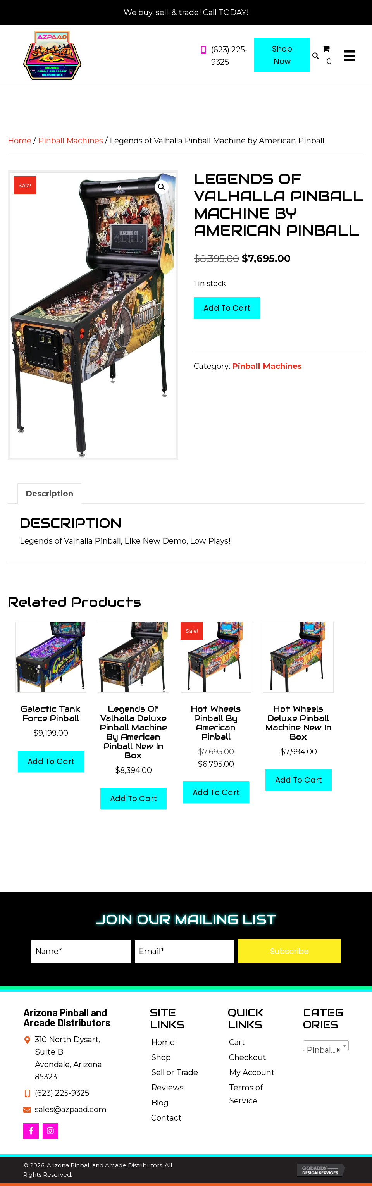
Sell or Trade (174, 1072)
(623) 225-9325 (62, 1093)
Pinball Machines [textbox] (327, 1050)
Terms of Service (246, 1094)
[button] (162, 187)
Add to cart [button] (51, 761)
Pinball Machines (70, 140)
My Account (252, 1072)
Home (19, 140)
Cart (237, 1042)
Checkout (247, 1057)
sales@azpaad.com (71, 1109)
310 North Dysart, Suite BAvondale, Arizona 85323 (68, 1058)
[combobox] (326, 1045)
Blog (160, 1102)
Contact (166, 1117)
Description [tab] (49, 493)
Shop (161, 1057)
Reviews (167, 1087)
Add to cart (226, 308)
